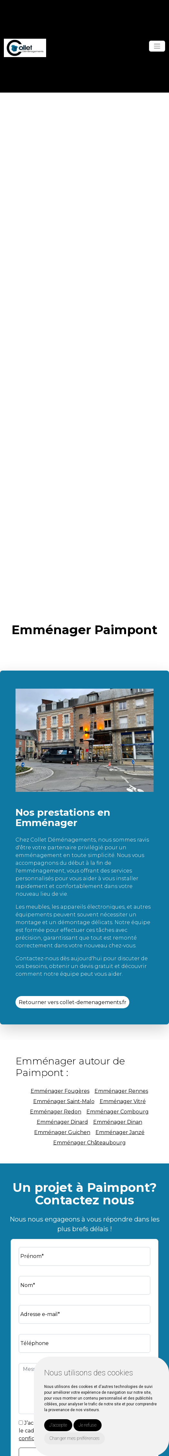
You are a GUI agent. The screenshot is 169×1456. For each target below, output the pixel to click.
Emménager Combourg (117, 1112)
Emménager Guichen (62, 1132)
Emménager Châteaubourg (89, 1143)
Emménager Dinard (62, 1122)
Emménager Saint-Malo (63, 1101)
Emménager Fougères (60, 1091)
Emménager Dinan (117, 1122)
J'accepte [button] (58, 1425)
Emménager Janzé (119, 1132)
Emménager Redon (55, 1112)
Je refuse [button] (87, 1425)
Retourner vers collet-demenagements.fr (72, 1002)
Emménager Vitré (123, 1101)
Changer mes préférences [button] (74, 1438)
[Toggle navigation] (157, 46)
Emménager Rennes (121, 1091)
